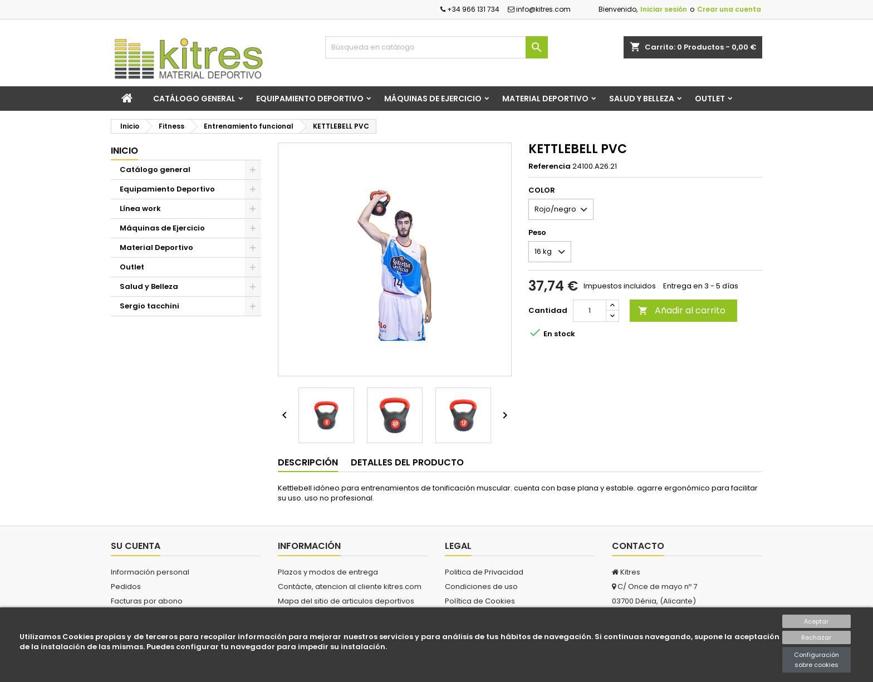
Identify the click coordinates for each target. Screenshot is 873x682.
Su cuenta (135, 545)
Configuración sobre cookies (816, 659)
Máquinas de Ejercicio (433, 98)
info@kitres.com (539, 9)
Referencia (549, 166)
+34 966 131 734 (469, 9)
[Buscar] (436, 47)
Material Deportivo (545, 98)
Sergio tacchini (149, 306)
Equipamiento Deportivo (310, 98)
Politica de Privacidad (484, 572)
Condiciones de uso (481, 586)
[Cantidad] (589, 311)
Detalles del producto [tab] (407, 462)
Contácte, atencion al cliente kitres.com (349, 586)
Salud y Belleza (641, 98)
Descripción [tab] (308, 462)
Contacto (638, 545)
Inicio (124, 150)
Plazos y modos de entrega (328, 572)
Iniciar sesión (663, 9)
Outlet (710, 98)
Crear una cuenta (729, 9)
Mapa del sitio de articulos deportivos (346, 601)
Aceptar (816, 621)
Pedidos (126, 586)
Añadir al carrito (681, 310)
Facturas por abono (147, 601)
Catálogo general (194, 98)
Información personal (150, 572)
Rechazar (816, 637)
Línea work (140, 208)
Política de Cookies (480, 601)
